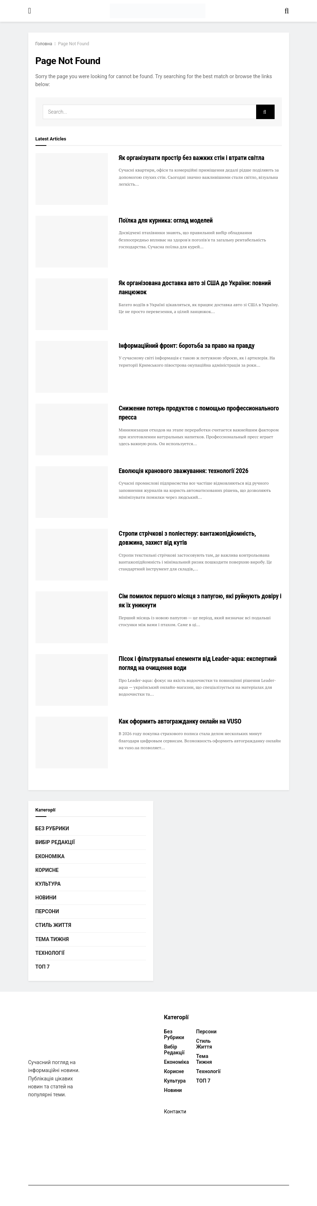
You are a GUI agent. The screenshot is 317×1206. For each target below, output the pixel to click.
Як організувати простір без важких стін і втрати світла (191, 157)
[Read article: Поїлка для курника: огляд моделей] (72, 241)
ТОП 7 (43, 967)
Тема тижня (52, 939)
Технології (50, 953)
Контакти (175, 1111)
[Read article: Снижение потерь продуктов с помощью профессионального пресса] (72, 429)
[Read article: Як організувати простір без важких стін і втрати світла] (72, 179)
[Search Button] (286, 11)
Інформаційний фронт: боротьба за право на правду (187, 345)
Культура (48, 884)
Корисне (47, 870)
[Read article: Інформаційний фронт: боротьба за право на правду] (72, 367)
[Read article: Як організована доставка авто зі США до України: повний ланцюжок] (72, 304)
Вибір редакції (55, 842)
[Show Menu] (29, 11)
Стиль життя (53, 925)
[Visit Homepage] (157, 11)
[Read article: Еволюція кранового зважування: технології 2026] (72, 492)
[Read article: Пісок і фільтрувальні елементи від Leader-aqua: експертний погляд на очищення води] (72, 680)
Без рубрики (52, 828)
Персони (47, 911)
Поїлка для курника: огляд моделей (166, 220)
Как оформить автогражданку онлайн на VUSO (180, 721)
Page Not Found (73, 43)
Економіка (50, 856)
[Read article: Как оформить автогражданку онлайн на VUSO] (72, 742)
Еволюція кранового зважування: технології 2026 (184, 471)
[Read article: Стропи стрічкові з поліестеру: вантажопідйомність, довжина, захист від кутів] (72, 555)
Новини (46, 898)
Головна (44, 43)
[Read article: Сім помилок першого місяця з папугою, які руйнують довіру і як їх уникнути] (72, 617)
